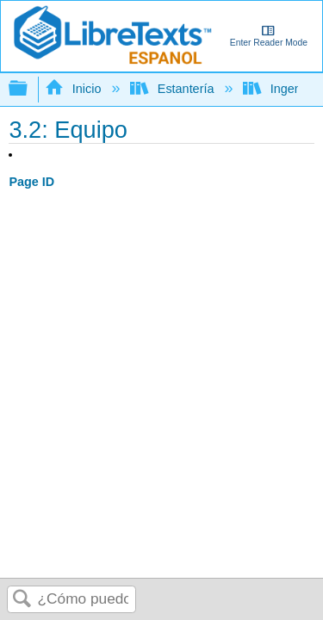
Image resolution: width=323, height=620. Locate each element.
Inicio (74, 89)
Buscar (22, 599)
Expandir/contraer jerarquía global (29, 89)
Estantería (173, 89)
